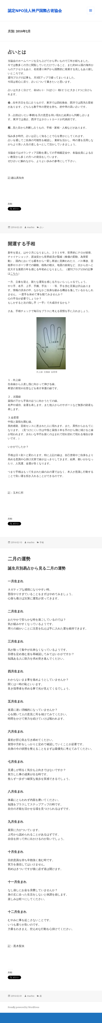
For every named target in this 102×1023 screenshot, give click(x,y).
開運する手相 (21, 243)
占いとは (17, 52)
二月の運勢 (19, 559)
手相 (42, 542)
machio (30, 227)
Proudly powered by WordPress (23, 1007)
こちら (14, 273)
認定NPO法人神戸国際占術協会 (37, 10)
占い (42, 227)
